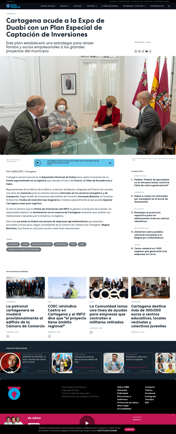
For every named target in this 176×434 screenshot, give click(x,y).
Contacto (150, 387)
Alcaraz (166, 1)
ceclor (137, 245)
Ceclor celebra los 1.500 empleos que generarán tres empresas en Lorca (150, 251)
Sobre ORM (123, 387)
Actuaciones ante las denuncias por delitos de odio (85, 359)
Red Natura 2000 (141, 228)
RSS (147, 402)
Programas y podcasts (133, 6)
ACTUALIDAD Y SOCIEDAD (84, 367)
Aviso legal (123, 405)
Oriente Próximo (124, 1)
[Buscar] (168, 6)
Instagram (150, 396)
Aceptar (130, 429)
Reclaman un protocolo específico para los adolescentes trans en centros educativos (151, 216)
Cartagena (11, 14)
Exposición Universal (41, 244)
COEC (82, 244)
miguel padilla (140, 176)
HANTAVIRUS (113, 1)
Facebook (150, 393)
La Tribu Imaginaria (109, 6)
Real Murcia (148, 1)
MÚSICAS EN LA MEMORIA (33, 354)
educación (139, 209)
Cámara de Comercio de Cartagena (23, 249)
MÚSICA (26, 367)
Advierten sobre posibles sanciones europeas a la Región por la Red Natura (148, 234)
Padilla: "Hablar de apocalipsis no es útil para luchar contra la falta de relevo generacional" (151, 182)
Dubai (25, 244)
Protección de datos (127, 402)
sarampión (139, 192)
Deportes (91, 6)
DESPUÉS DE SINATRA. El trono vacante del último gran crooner (34, 359)
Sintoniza (122, 390)
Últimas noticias (48, 6)
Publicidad (122, 393)
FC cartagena (158, 1)
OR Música (137, 420)
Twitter (149, 390)
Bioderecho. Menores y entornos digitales (137, 358)
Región (63, 6)
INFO (73, 244)
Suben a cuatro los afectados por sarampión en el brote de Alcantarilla (151, 199)
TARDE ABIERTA (80, 354)
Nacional (77, 6)
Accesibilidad (124, 408)
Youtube (149, 399)
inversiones (61, 244)
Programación (157, 6)
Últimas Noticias (137, 1)
